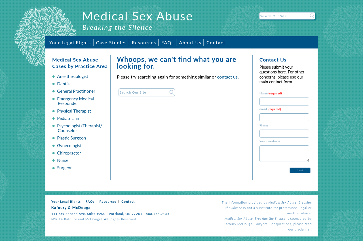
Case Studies (111, 42)
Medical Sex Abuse (137, 15)
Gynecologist (69, 145)
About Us (190, 42)
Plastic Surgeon (71, 137)
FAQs (167, 42)
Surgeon (65, 167)
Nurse (62, 160)
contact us (227, 76)
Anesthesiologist (72, 76)
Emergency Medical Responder (75, 101)
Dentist (64, 83)
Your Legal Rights (70, 42)
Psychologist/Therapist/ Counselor (79, 128)
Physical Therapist (74, 110)
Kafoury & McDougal (71, 207)
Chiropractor (69, 152)
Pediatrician (68, 118)
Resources (144, 42)
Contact (215, 42)
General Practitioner (76, 91)
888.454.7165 (158, 213)
